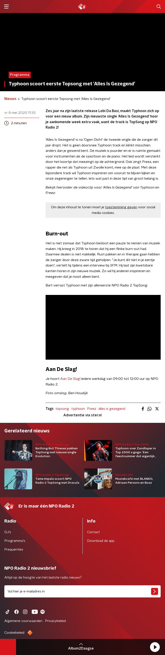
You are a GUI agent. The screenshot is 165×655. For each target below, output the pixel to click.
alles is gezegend (111, 408)
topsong (62, 408)
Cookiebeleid (14, 632)
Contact (93, 532)
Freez (91, 408)
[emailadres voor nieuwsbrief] (82, 591)
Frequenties (13, 549)
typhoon (78, 408)
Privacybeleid (55, 621)
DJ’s (7, 532)
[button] (155, 647)
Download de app (100, 541)
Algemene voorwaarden (23, 621)
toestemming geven (121, 207)
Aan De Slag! (70, 378)
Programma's (14, 541)
